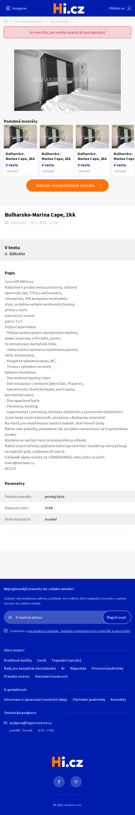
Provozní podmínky (107, 668)
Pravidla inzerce (17, 676)
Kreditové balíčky (18, 660)
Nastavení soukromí (51, 676)
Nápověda (78, 668)
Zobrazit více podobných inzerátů (65, 185)
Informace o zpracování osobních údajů (35, 699)
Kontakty (118, 699)
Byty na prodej (59, 21)
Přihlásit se (117, 8)
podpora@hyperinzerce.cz (30, 722)
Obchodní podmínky (89, 699)
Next (73, 110)
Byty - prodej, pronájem (29, 21)
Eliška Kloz (17, 253)
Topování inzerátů (66, 660)
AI (63, 668)
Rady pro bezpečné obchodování (30, 668)
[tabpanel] (67, 80)
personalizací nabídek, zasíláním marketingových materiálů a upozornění (78, 631)
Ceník (41, 660)
